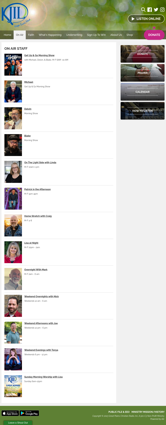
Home (7, 34)
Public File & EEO (119, 412)
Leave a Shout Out (18, 422)
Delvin (27, 109)
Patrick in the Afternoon (37, 189)
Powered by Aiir (157, 419)
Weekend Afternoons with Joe (41, 323)
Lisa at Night (31, 243)
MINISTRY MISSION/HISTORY (148, 412)
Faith (31, 34)
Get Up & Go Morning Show (39, 55)
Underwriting (74, 34)
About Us (116, 34)
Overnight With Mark (35, 269)
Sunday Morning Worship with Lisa (43, 377)
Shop (129, 34)
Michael (28, 82)
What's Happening (50, 34)
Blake (27, 135)
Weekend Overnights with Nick (41, 296)
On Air (19, 34)
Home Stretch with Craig (38, 216)
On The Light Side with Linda (40, 162)
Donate (154, 33)
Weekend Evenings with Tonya (41, 350)
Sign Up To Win (96, 34)
